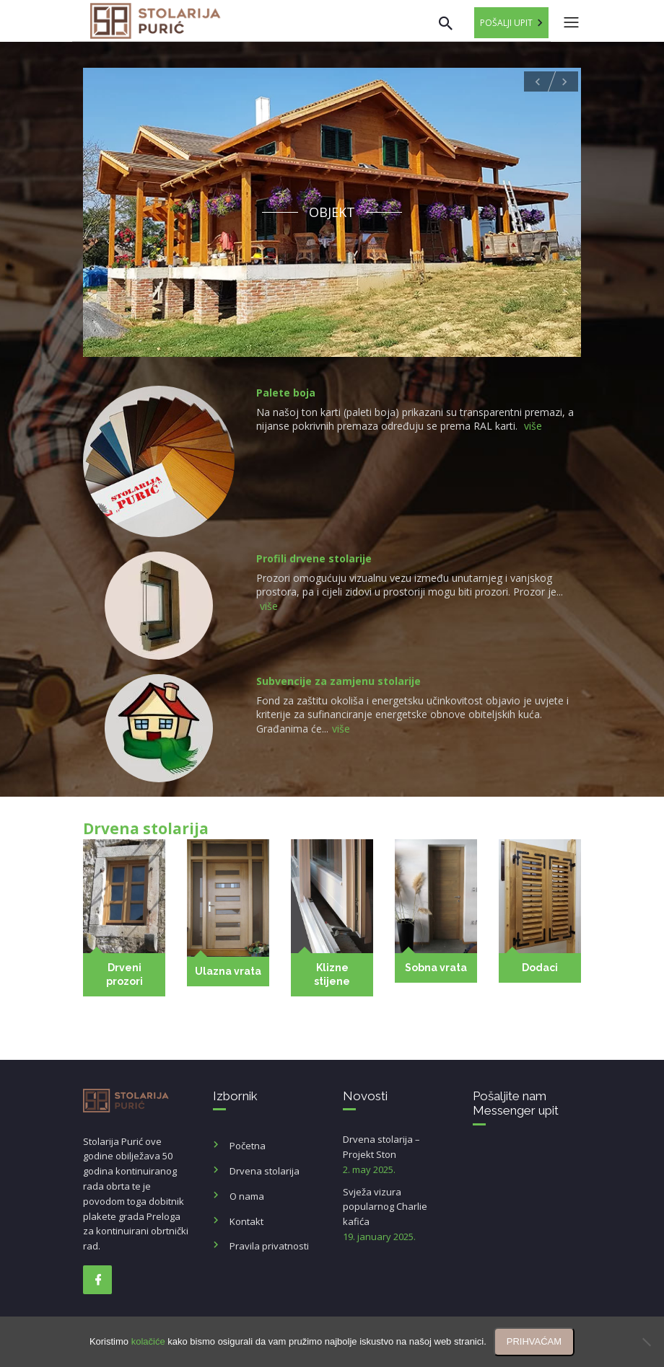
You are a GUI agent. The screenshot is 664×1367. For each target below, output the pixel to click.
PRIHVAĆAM (534, 1341)
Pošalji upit (506, 23)
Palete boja (285, 392)
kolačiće (148, 1341)
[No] (646, 1342)
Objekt (332, 212)
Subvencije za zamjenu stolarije (338, 681)
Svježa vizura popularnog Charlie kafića (397, 1214)
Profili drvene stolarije (314, 558)
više (533, 426)
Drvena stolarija (265, 1170)
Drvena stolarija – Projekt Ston (397, 1155)
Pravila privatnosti (269, 1245)
